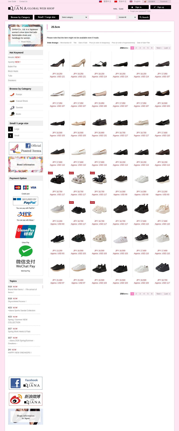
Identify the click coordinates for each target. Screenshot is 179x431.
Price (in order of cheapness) (99, 43)
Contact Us (23, 1)
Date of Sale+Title (143, 43)
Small (16, 135)
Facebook (163, 1)
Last (166, 48)
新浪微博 (151, 1)
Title (75, 43)
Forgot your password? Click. (140, 11)
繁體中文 (107, 1)
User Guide (12, 1)
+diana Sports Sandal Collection (21, 310)
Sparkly (14, 62)
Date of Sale (83, 43)
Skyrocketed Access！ (17, 301)
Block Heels (13, 71)
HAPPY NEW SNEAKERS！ (20, 352)
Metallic (14, 57)
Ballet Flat (12, 66)
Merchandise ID (66, 43)
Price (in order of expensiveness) (124, 43)
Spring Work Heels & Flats (19, 331)
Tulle (10, 76)
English (137, 1)
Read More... (26, 42)
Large (16, 129)
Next (159, 48)
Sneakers (12, 80)
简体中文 (122, 1)
